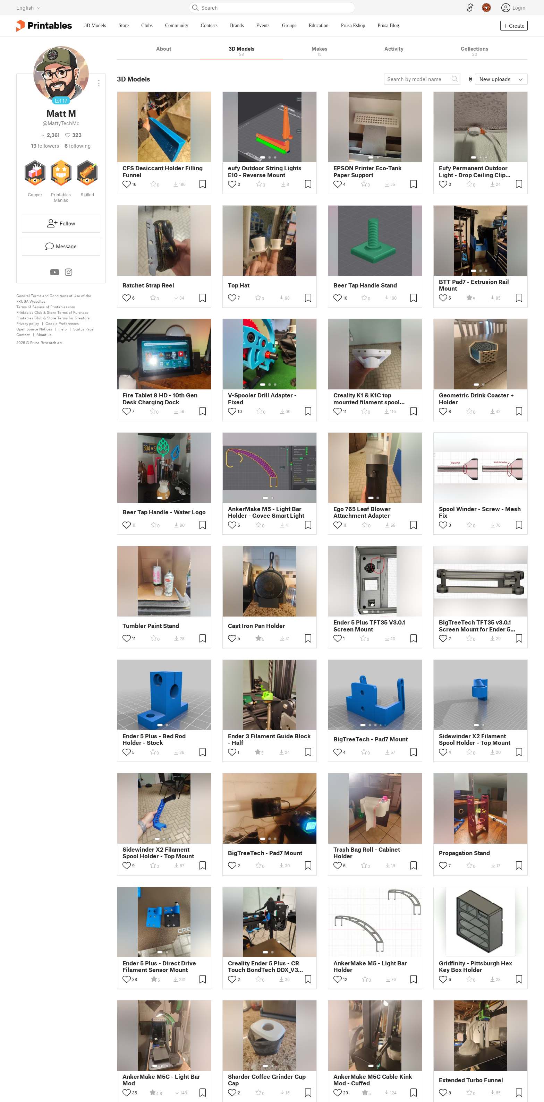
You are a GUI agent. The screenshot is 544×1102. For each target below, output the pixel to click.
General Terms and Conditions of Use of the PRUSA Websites (53, 298)
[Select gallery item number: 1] (262, 157)
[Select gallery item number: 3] (275, 157)
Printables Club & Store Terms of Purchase (52, 312)
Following (78, 146)
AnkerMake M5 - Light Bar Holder (370, 966)
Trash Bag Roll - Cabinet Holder (366, 852)
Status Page (83, 329)
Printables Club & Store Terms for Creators (53, 318)
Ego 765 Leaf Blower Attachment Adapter (362, 512)
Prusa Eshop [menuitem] (353, 25)
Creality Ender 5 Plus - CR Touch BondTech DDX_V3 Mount (263, 966)
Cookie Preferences (62, 323)
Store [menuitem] (124, 25)
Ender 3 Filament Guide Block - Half (269, 739)
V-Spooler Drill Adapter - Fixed (262, 398)
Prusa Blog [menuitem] (388, 25)
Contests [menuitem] (209, 25)
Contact (23, 334)
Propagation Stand (464, 853)
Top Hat (238, 285)
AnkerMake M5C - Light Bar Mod (161, 1079)
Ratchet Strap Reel (148, 285)
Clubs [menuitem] (147, 25)
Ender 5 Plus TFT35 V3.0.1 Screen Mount (369, 625)
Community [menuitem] (176, 25)
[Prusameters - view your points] (486, 7)
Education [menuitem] (319, 25)
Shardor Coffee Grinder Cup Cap (267, 1079)
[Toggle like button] (126, 184)
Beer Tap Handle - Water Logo (164, 512)
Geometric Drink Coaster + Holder (476, 398)
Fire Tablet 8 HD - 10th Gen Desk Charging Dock (159, 398)
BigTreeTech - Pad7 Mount (370, 739)
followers (45, 146)
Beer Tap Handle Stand (365, 285)
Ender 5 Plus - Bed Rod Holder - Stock (154, 739)
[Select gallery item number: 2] (269, 157)
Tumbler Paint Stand (150, 625)
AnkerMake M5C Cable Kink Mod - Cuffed (372, 1079)
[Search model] (422, 79)
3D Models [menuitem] (95, 25)
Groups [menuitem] (289, 25)
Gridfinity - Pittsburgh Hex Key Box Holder (475, 966)
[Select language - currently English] (28, 8)
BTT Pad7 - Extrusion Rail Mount (474, 285)
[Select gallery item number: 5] (385, 725)
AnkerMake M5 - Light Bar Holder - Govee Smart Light (266, 512)
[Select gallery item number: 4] (383, 611)
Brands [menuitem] (237, 25)
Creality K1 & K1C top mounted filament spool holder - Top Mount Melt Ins (371, 398)
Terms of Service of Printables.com (45, 306)
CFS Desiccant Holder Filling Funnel (162, 171)
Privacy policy (27, 323)
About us (43, 334)
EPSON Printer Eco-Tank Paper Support (367, 171)
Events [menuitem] (263, 25)
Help (63, 329)
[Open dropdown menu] (99, 80)
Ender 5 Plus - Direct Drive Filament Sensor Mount (159, 966)
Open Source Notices (34, 329)
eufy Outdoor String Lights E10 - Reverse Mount (264, 171)
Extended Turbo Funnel (471, 1080)
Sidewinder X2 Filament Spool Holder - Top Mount (474, 739)
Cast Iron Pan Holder (256, 625)
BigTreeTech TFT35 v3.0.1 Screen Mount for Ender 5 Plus (475, 625)
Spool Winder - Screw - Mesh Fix (480, 512)
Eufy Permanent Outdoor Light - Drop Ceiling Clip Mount (473, 171)
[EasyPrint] (470, 8)
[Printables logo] (44, 26)
